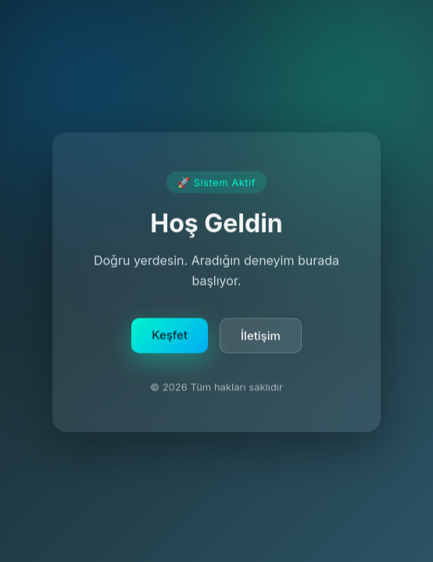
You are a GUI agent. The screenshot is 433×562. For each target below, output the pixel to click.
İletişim (261, 337)
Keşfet (170, 336)
